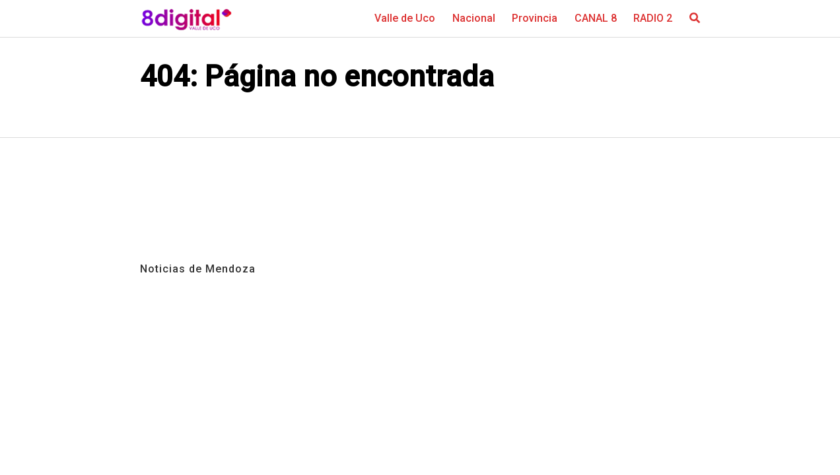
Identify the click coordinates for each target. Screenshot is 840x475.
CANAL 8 (596, 18)
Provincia (534, 18)
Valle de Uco (404, 18)
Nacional (473, 18)
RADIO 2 (652, 18)
